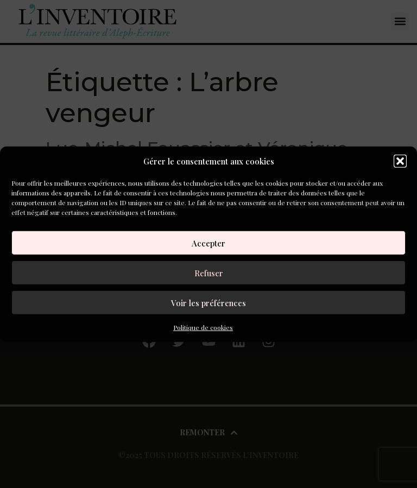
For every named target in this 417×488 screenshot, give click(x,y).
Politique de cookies (203, 327)
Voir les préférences (208, 302)
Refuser (208, 272)
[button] (400, 161)
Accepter (208, 242)
